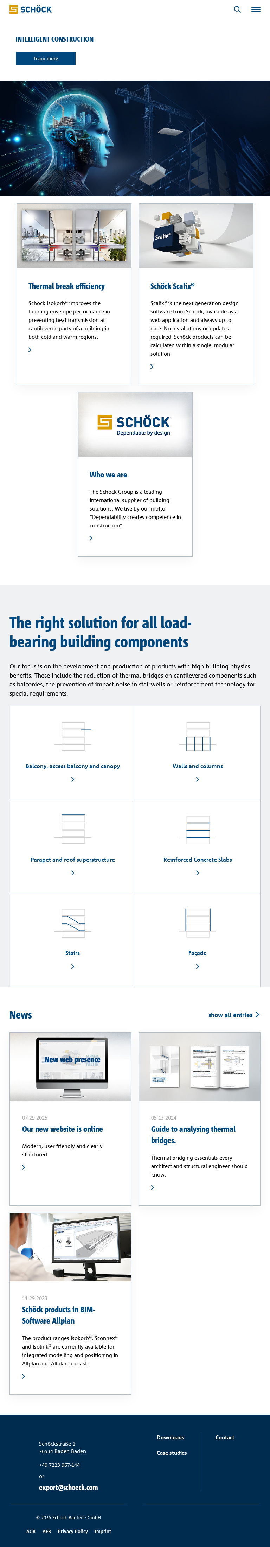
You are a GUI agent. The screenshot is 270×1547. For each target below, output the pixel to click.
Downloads (170, 1437)
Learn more (46, 58)
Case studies (172, 1453)
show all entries (230, 1014)
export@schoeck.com (68, 1487)
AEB (47, 1531)
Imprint (103, 1531)
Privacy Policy (73, 1531)
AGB (31, 1531)
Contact (225, 1437)
